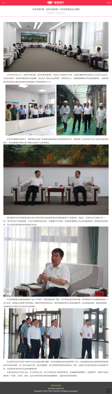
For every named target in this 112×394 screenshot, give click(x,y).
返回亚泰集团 (56, 385)
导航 (108, 3)
